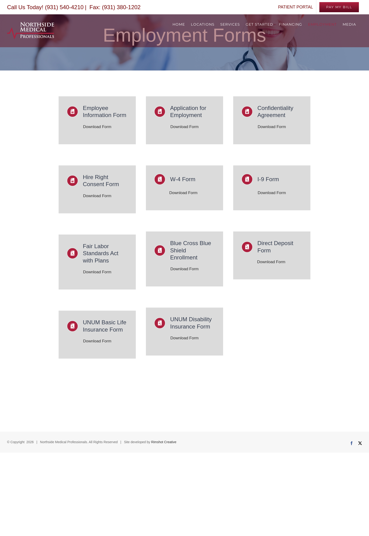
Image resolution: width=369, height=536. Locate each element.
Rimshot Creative (163, 436)
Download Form (97, 125)
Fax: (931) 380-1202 (114, 7)
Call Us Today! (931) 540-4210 (45, 7)
